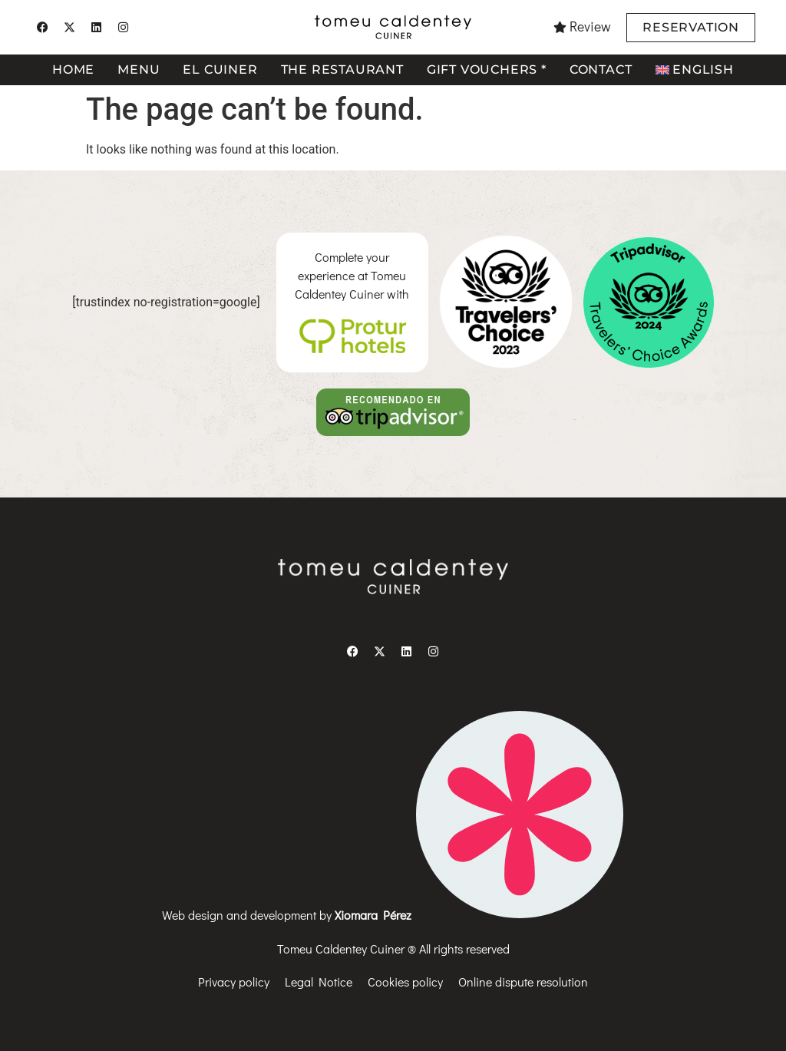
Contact (601, 69)
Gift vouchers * (487, 69)
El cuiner (220, 69)
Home (73, 69)
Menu (138, 69)
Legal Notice (318, 981)
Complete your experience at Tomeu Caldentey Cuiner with (352, 275)
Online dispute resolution (523, 981)
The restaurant (342, 69)
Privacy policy (233, 981)
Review (590, 26)
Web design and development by (392, 915)
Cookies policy (405, 981)
